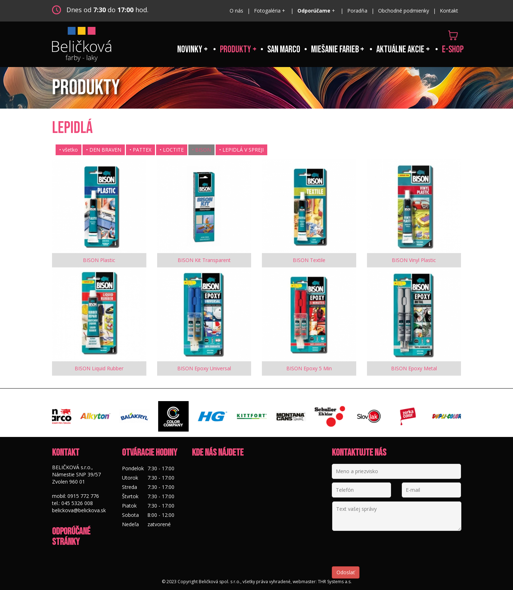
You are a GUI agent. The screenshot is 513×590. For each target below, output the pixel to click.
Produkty (236, 49)
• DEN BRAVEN (103, 149)
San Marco (283, 49)
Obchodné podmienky (403, 10)
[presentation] (386, 552)
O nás (236, 10)
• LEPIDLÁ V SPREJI (241, 149)
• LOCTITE (172, 149)
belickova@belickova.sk (79, 510)
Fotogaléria (268, 10)
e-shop (452, 49)
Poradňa (357, 10)
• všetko (68, 149)
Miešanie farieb (335, 49)
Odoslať (345, 572)
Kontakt (449, 10)
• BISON (201, 149)
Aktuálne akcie (400, 49)
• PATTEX (140, 149)
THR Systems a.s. (335, 582)
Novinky (190, 49)
